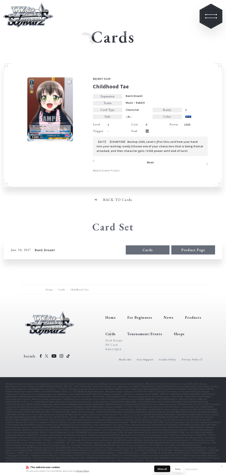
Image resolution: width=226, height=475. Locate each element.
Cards (148, 250)
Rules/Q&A (113, 349)
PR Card (111, 344)
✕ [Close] (222, 466)
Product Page (193, 250)
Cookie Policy (167, 359)
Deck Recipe (113, 340)
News (168, 317)
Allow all (162, 468)
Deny (178, 468)
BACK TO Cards (117, 200)
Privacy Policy (82, 470)
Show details (192, 468)
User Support (145, 359)
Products (193, 317)
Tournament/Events (144, 334)
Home (49, 289)
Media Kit (125, 359)
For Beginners (139, 317)
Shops (179, 334)
